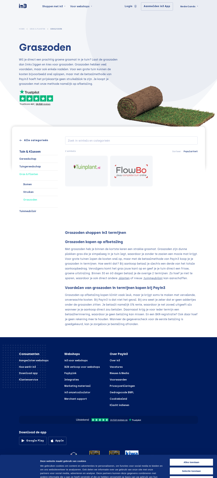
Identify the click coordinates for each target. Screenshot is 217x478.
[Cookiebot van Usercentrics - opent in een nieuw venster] (19, 472)
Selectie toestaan (191, 450)
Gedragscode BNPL (122, 392)
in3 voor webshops (76, 360)
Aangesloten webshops (34, 360)
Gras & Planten (37, 29)
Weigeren (191, 458)
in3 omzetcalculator (77, 392)
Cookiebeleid (118, 398)
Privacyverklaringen (122, 385)
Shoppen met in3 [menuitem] (52, 12)
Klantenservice (28, 379)
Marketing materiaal (77, 385)
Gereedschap (27, 158)
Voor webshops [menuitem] (79, 12)
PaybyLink (70, 373)
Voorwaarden (118, 379)
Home (22, 29)
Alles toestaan (191, 441)
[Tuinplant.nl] (86, 171)
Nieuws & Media (119, 373)
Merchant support (75, 398)
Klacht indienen (119, 405)
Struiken (28, 192)
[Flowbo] (131, 171)
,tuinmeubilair (153, 283)
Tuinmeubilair (27, 211)
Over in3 (115, 360)
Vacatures (116, 366)
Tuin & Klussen (30, 151)
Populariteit (191, 151)
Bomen (27, 184)
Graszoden (30, 199)
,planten (124, 283)
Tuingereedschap (30, 166)
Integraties (71, 379)
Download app (28, 373)
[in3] (28, 13)
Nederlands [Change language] (188, 12)
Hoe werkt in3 (27, 366)
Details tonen (164, 472)
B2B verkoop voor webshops (82, 366)
